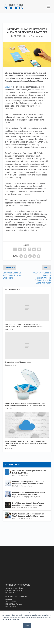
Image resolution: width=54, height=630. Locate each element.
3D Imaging (25, 497)
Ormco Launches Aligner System (18, 362)
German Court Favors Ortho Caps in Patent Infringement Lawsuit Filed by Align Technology (24, 325)
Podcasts (24, 475)
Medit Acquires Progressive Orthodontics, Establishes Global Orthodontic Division (28, 483)
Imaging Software (31, 507)
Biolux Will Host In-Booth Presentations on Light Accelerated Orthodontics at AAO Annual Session (25, 404)
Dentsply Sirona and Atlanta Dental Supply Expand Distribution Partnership (28, 493)
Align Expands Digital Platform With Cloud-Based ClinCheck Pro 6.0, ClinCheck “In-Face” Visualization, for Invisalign (26, 443)
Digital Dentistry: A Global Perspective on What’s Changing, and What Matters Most (28, 515)
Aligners (26, 36)
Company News (26, 486)
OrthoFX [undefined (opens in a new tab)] (8, 87)
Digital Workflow (26, 518)
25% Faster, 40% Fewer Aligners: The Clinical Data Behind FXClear (29, 472)
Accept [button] (27, 625)
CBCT (23, 507)
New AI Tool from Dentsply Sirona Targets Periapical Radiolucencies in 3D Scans (28, 504)
